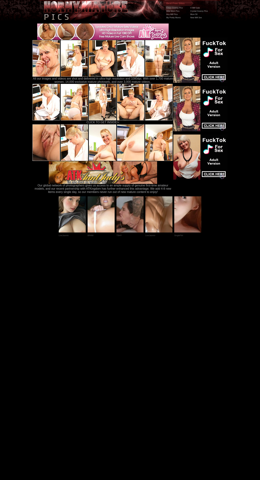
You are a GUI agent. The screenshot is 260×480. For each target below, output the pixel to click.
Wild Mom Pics (172, 11)
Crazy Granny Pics (174, 8)
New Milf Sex (196, 17)
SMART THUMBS (136, 412)
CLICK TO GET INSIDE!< (102, 122)
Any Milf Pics (172, 14)
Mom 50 (194, 14)
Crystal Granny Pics (199, 11)
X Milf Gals (195, 8)
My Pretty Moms (173, 17)
